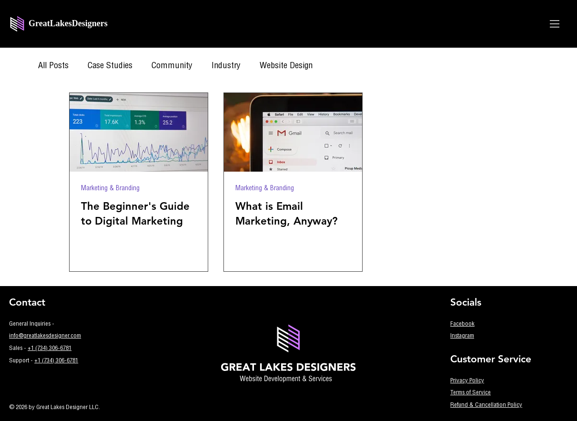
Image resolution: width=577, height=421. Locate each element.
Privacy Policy (467, 381)
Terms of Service (470, 393)
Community (172, 66)
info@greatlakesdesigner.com (45, 336)
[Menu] (555, 24)
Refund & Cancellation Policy (486, 405)
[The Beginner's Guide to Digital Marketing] (139, 132)
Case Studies (110, 66)
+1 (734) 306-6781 (49, 349)
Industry (226, 66)
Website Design (286, 66)
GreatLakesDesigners (68, 23)
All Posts (53, 66)
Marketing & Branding (110, 188)
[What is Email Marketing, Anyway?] (293, 132)
